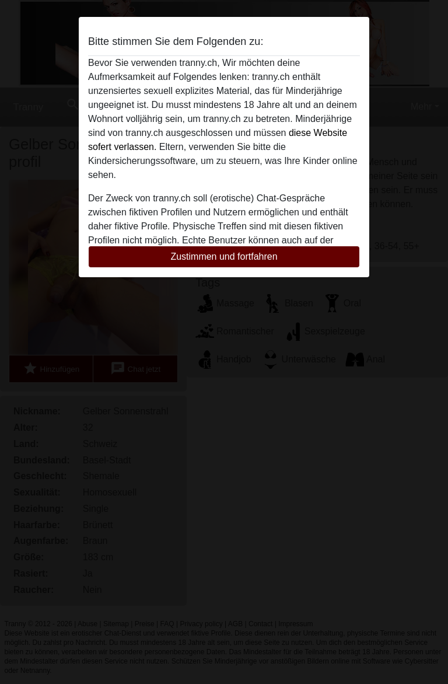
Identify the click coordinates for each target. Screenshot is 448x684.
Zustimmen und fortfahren (223, 256)
